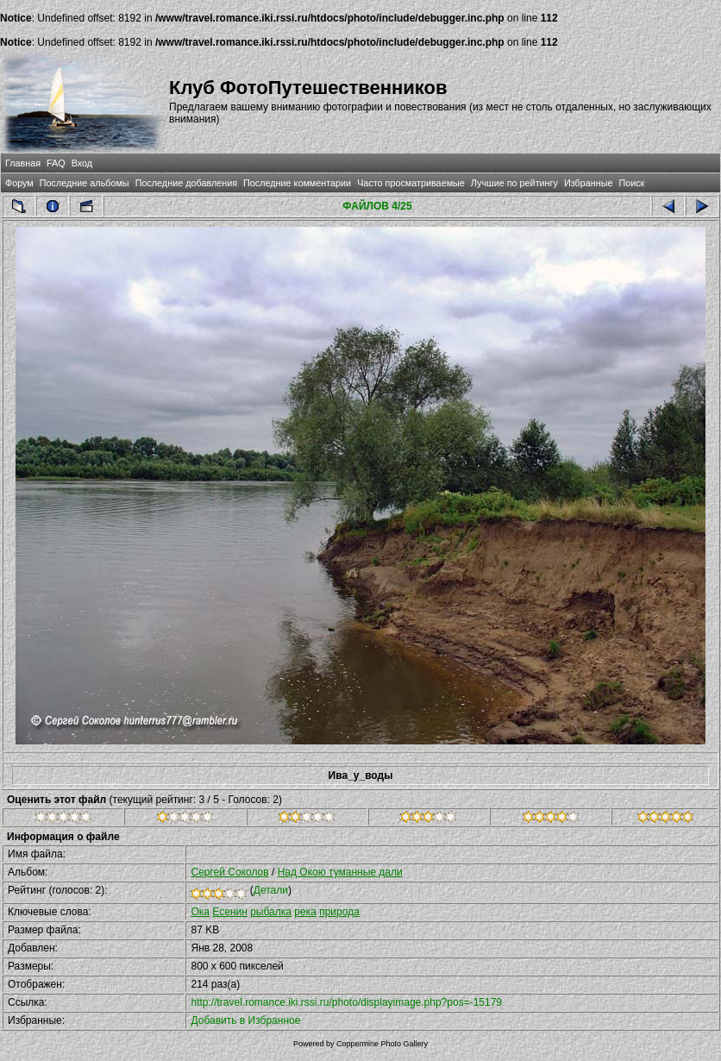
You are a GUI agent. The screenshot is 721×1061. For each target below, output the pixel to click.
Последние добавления (186, 183)
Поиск (631, 183)
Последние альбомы (84, 183)
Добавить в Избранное (245, 1020)
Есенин (230, 912)
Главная (23, 163)
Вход (82, 163)
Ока (200, 912)
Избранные (588, 183)
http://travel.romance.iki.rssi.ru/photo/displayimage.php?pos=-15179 (346, 1002)
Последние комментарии (297, 183)
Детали (271, 890)
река (305, 912)
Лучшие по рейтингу (514, 183)
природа (339, 912)
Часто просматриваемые (411, 183)
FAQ (56, 163)
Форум (19, 183)
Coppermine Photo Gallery (382, 1043)
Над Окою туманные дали (340, 872)
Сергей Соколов (229, 872)
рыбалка (271, 912)
